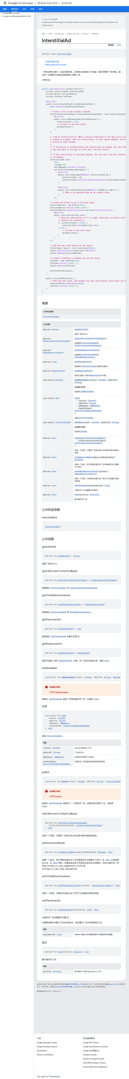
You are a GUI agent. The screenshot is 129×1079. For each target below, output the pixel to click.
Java (119, 45)
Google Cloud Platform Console (95, 1047)
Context (102, 380)
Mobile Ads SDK (47, 3)
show (77, 494)
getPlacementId (82, 362)
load (77, 398)
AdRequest (95, 406)
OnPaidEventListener (53, 352)
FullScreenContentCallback (56, 341)
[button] (16, 13)
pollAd (78, 422)
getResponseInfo (83, 371)
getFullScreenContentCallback (90, 338)
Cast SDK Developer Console (94, 1063)
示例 (32, 9)
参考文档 (95, 34)
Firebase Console (90, 1055)
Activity (94, 494)
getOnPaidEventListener (86, 350)
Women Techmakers (45, 1055)
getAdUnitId (80, 329)
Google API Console (91, 1043)
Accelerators (42, 1051)
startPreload (55, 699)
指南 (5, 9)
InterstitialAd (64, 54)
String (55, 329)
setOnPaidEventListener (86, 471)
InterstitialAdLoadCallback (88, 411)
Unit (57, 398)
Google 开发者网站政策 (64, 987)
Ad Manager (20, 3)
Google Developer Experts (47, 1047)
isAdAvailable (81, 380)
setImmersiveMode (83, 457)
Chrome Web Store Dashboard (95, 1067)
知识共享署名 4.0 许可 (76, 984)
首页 (43, 34)
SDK (24, 9)
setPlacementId (82, 485)
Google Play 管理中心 (91, 1051)
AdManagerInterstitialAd (55, 65)
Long (54, 362)
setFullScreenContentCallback (89, 438)
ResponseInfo (58, 371)
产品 (50, 34)
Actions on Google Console (93, 1059)
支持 (40, 9)
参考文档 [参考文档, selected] (14, 9)
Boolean (59, 380)
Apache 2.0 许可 (115, 984)
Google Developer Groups (47, 1043)
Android (66, 3)
